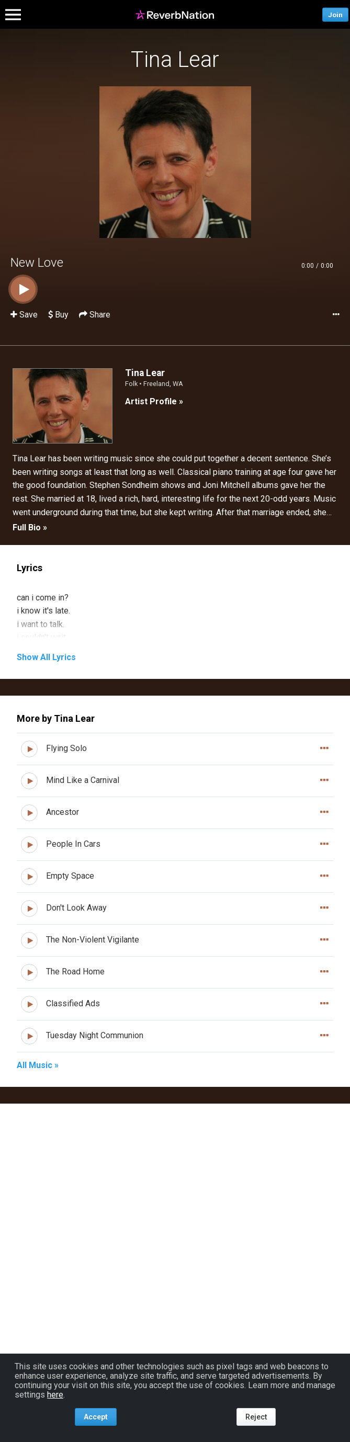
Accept (96, 1417)
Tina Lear (175, 59)
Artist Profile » (154, 401)
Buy (58, 315)
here (55, 1395)
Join (335, 14)
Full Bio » (30, 527)
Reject (256, 1417)
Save (25, 315)
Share (94, 315)
